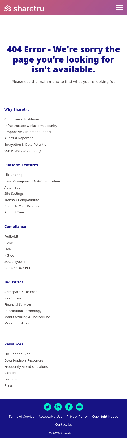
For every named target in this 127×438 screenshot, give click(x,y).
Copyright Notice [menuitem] (105, 416)
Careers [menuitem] (10, 373)
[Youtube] (79, 407)
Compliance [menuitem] (15, 226)
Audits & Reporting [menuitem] (19, 138)
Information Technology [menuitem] (23, 311)
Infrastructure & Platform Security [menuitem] (30, 126)
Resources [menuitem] (13, 344)
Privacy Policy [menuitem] (77, 416)
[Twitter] (47, 407)
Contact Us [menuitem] (63, 424)
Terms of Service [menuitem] (21, 416)
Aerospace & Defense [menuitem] (20, 292)
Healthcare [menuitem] (12, 298)
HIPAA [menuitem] (9, 255)
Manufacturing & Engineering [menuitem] (27, 317)
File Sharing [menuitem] (13, 175)
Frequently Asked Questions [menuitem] (26, 366)
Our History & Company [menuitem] (22, 151)
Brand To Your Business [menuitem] (22, 206)
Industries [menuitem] (14, 282)
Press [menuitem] (8, 385)
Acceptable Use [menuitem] (50, 416)
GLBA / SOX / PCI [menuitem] (17, 268)
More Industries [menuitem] (16, 323)
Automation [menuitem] (13, 187)
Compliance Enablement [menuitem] (23, 119)
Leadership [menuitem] (13, 379)
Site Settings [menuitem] (14, 193)
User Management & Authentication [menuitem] (32, 181)
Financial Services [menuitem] (18, 304)
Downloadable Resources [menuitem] (23, 360)
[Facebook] (69, 407)
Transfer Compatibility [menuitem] (21, 200)
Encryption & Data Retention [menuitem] (26, 144)
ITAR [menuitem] (7, 249)
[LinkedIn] (58, 407)
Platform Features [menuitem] (21, 164)
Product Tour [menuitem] (14, 212)
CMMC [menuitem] (9, 243)
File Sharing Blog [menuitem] (17, 354)
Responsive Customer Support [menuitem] (27, 132)
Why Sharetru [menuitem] (17, 109)
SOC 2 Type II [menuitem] (14, 261)
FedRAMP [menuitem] (11, 236)
